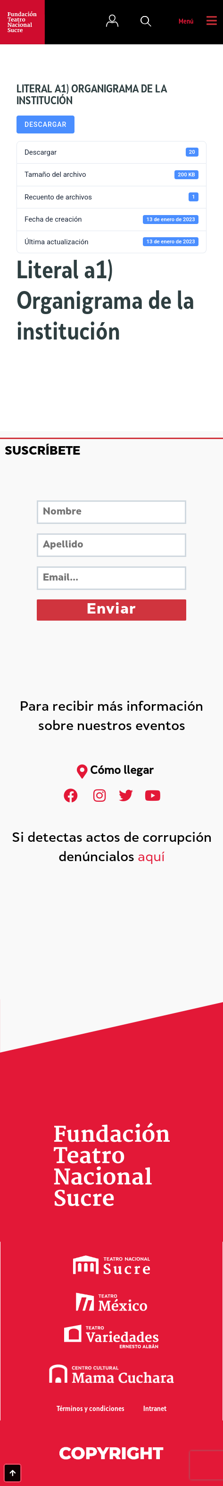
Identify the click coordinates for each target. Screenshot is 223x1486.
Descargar (45, 124)
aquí (151, 858)
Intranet (154, 1409)
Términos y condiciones (90, 1409)
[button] (146, 22)
